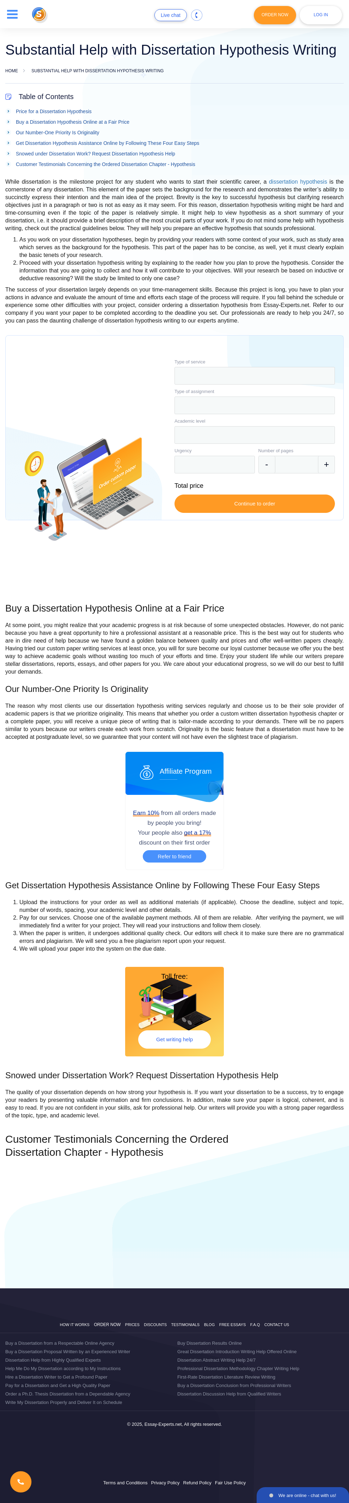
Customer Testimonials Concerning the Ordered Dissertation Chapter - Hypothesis (105, 164)
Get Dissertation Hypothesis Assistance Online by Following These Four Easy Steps (107, 143)
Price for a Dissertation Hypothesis (54, 111)
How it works (75, 1325)
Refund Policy (197, 1482)
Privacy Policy (165, 1482)
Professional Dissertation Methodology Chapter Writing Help (238, 1368)
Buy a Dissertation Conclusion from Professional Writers (234, 1385)
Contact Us (276, 1325)
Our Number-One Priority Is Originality (57, 132)
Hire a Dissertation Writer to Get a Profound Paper (56, 1377)
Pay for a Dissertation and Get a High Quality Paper (57, 1385)
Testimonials (185, 1325)
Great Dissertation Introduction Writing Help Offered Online (236, 1351)
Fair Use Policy (230, 1482)
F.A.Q (255, 1325)
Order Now (275, 14)
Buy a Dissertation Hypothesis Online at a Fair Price (72, 122)
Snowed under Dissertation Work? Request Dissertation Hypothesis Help (95, 154)
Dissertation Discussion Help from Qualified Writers (229, 1394)
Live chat (170, 15)
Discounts (155, 1325)
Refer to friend (174, 856)
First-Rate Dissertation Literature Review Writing (226, 1377)
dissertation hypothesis (298, 182)
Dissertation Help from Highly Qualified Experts (53, 1360)
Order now (107, 1324)
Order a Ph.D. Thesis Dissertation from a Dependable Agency (67, 1394)
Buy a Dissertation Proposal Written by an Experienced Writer (67, 1351)
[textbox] (254, 376)
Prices (132, 1325)
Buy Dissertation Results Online (209, 1343)
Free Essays (232, 1325)
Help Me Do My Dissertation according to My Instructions (63, 1368)
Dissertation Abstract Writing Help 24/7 (216, 1360)
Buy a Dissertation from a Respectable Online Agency (59, 1343)
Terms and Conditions (125, 1482)
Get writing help (174, 1039)
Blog (209, 1325)
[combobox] (254, 376)
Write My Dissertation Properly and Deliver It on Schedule (63, 1402)
